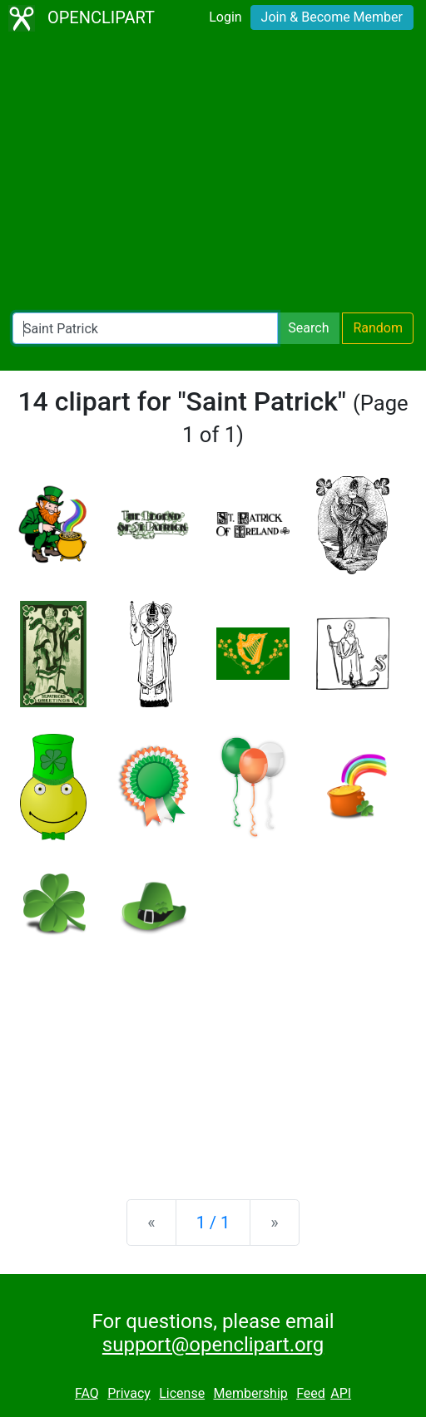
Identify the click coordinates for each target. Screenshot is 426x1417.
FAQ (87, 1393)
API (340, 1393)
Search (308, 328)
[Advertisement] (213, 174)
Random (378, 328)
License (182, 1393)
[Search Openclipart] (145, 328)
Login (225, 17)
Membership (250, 1393)
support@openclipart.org (213, 1344)
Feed (310, 1393)
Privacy (129, 1393)
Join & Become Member (332, 17)
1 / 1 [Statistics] (213, 1222)
